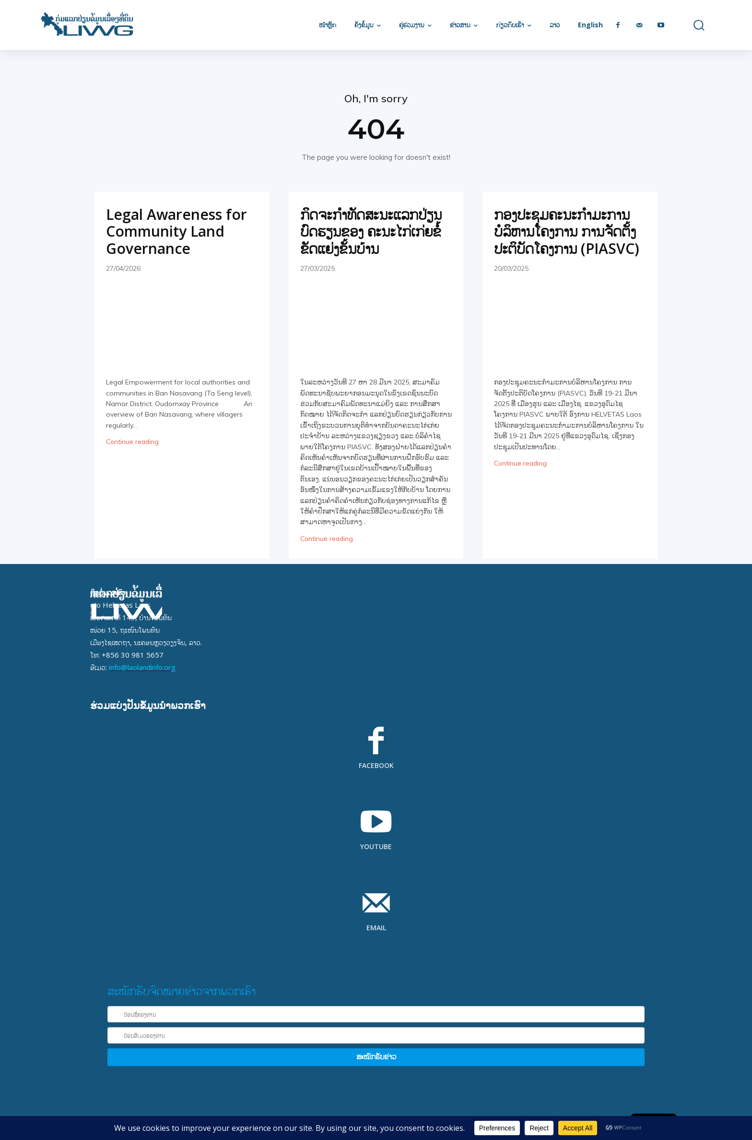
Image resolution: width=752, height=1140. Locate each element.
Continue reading (132, 441)
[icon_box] (376, 754)
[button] (692, 25)
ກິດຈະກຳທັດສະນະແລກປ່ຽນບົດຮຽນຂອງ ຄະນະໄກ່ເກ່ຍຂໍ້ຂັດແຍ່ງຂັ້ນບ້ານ (371, 231)
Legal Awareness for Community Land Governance (176, 231)
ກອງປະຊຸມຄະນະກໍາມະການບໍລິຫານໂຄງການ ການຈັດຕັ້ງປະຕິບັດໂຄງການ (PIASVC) (566, 231)
